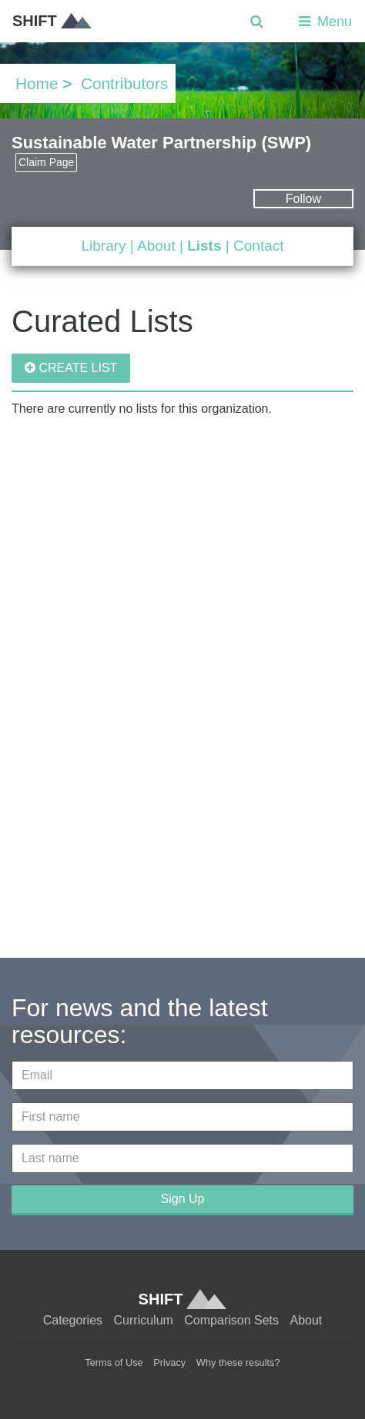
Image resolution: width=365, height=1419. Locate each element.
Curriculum (143, 1320)
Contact (258, 246)
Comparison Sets (231, 1320)
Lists (204, 246)
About (156, 246)
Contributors (124, 83)
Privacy (169, 1362)
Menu (324, 21)
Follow (303, 198)
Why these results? (238, 1362)
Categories (72, 1320)
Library (103, 246)
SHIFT (52, 20)
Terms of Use (113, 1362)
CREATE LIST (71, 367)
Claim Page (46, 162)
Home (36, 83)
